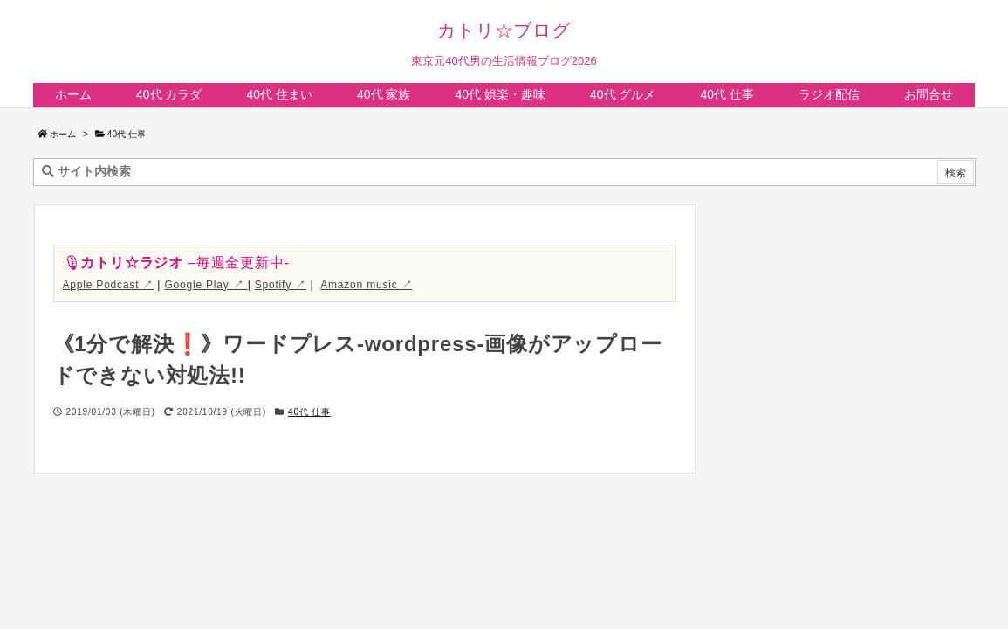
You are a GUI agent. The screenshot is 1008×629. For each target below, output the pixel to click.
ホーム (63, 134)
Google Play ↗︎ (205, 285)
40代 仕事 (126, 134)
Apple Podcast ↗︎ (108, 285)
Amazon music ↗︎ (366, 285)
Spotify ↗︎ (280, 285)
